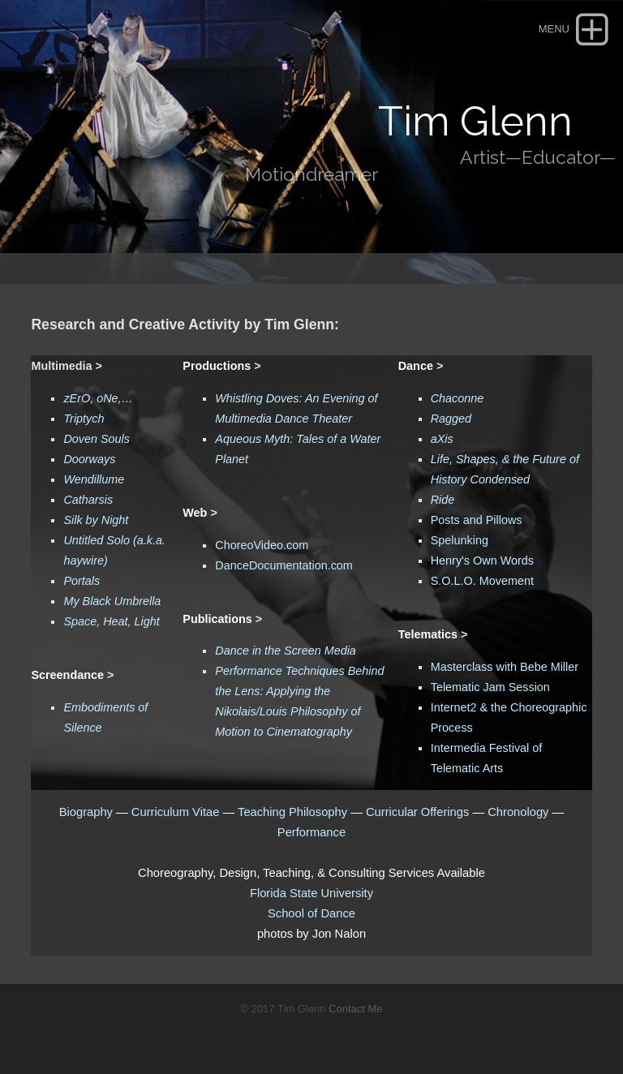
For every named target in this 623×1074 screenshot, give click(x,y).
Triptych (83, 418)
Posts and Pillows (476, 519)
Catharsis (88, 499)
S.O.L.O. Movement (482, 580)
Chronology (518, 812)
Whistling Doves (257, 398)
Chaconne (457, 398)
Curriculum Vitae (177, 812)
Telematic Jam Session (490, 687)
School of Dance (311, 913)
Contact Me (355, 1009)
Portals (81, 580)
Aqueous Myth (252, 438)
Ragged (451, 418)
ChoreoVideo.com (261, 545)
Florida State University (311, 893)
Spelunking (459, 540)
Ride (443, 499)
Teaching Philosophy (292, 812)
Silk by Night (95, 519)
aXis (442, 438)
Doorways (89, 459)
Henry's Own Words (482, 560)
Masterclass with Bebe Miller (504, 666)
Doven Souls (96, 438)
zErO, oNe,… (98, 398)
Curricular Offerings (417, 812)
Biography (86, 812)
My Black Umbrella (112, 601)
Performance (311, 832)
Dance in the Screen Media (285, 650)
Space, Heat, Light (111, 621)
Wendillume (93, 479)
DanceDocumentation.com (284, 565)
